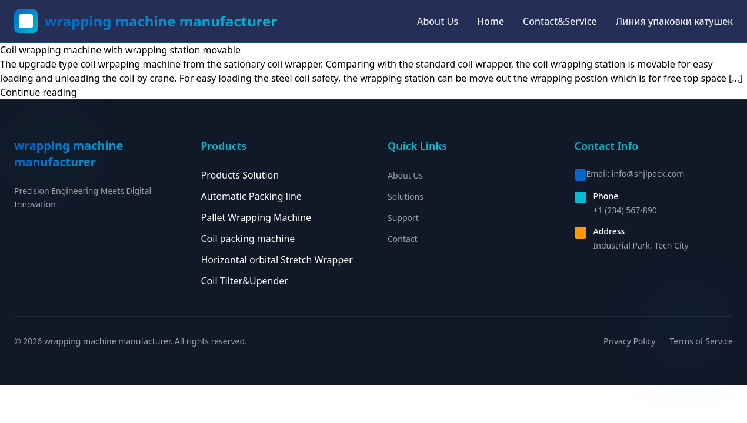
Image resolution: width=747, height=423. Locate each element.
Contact (403, 238)
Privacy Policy (629, 341)
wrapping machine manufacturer (161, 21)
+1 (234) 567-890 (625, 210)
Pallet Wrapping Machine (256, 217)
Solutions (405, 196)
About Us (437, 21)
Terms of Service (701, 341)
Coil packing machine (248, 238)
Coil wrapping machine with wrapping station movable (120, 49)
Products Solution (240, 175)
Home (490, 21)
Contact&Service (560, 21)
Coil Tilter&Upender (244, 280)
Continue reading (38, 92)
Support (403, 217)
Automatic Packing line (251, 196)
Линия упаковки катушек (674, 21)
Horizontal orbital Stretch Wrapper (277, 259)
